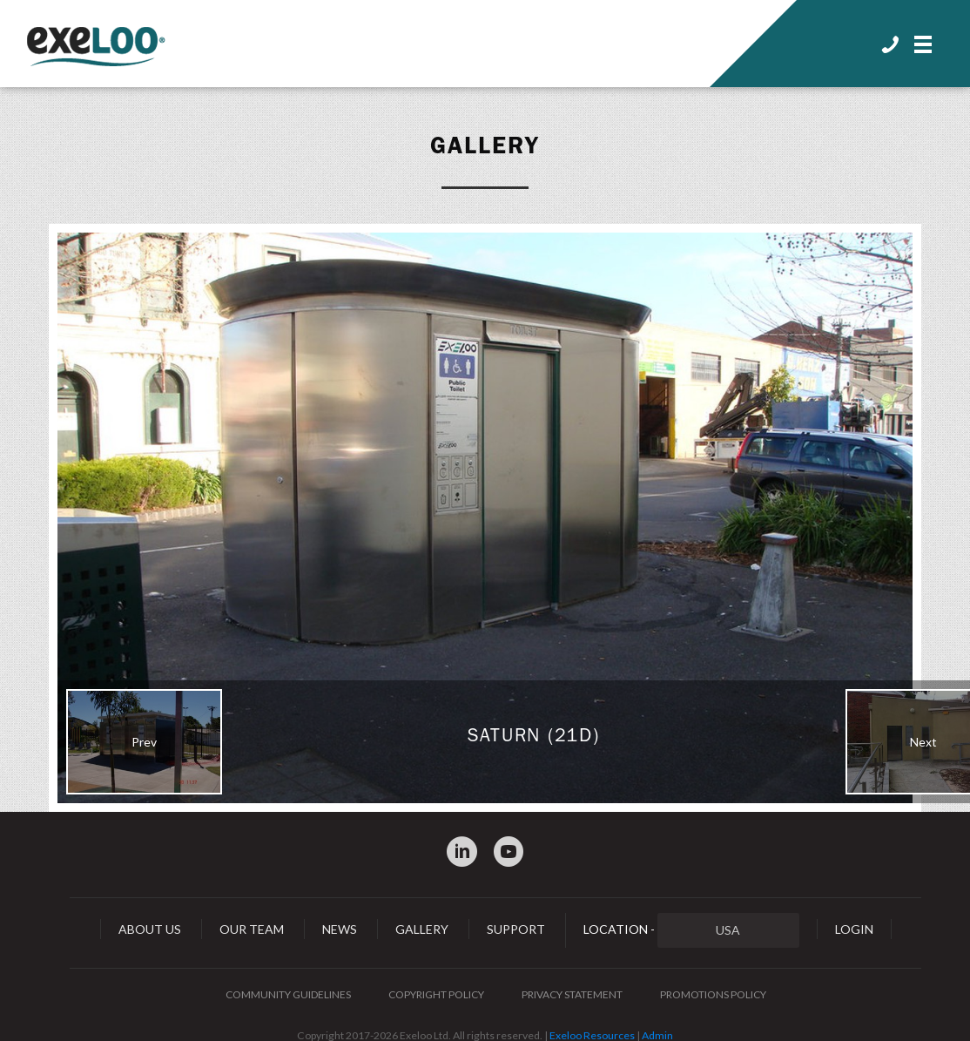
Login (854, 929)
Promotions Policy (713, 994)
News (339, 929)
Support (516, 929)
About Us (149, 929)
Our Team (251, 929)
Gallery (485, 145)
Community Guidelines (288, 994)
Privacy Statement (572, 994)
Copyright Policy (436, 994)
